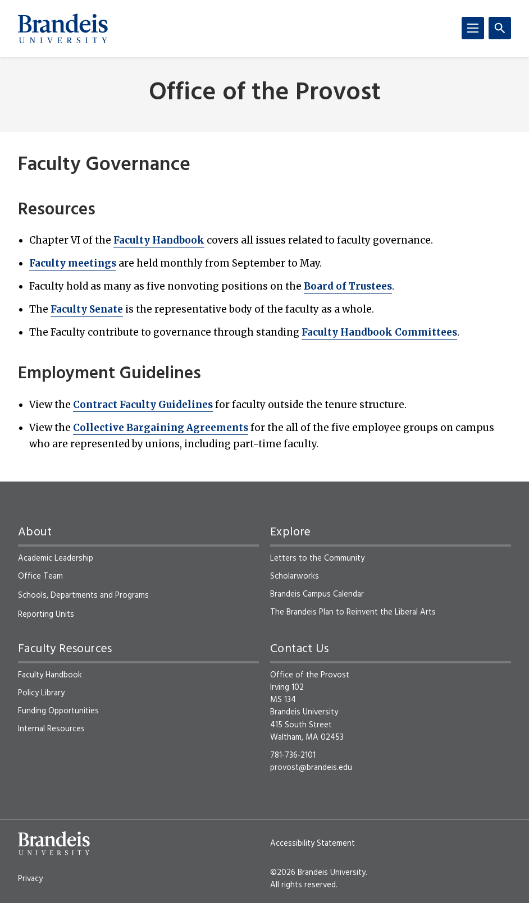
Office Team (40, 576)
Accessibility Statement (312, 843)
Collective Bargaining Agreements (160, 427)
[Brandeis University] (63, 28)
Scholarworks (294, 576)
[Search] (500, 28)
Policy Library (41, 693)
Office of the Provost (265, 93)
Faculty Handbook (158, 240)
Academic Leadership (55, 558)
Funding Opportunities (58, 711)
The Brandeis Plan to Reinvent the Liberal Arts (353, 612)
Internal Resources (51, 729)
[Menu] (473, 28)
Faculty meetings (72, 263)
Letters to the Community (317, 558)
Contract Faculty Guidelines (143, 404)
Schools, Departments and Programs (83, 595)
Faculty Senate (87, 309)
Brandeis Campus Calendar (317, 594)
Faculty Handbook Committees (379, 332)
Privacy (30, 879)
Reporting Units (46, 614)
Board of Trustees (348, 286)
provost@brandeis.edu (311, 767)
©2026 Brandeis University (318, 872)
